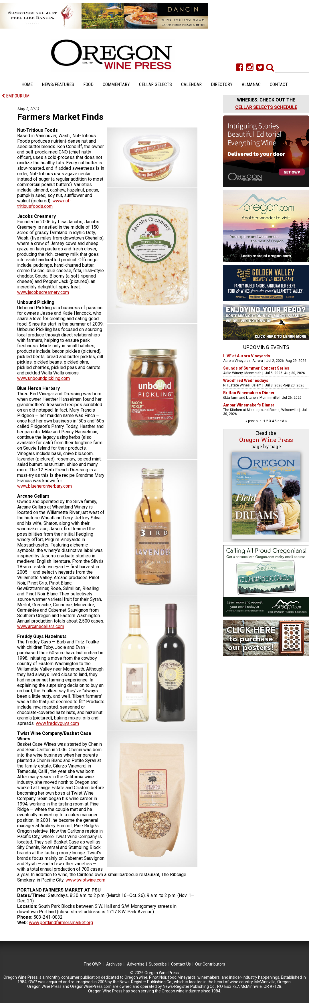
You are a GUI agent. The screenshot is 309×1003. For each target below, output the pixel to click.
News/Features (58, 84)
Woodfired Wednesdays (245, 380)
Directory (222, 84)
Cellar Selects (155, 84)
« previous (253, 421)
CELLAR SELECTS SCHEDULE (266, 107)
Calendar (191, 84)
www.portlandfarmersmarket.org (61, 922)
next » (282, 421)
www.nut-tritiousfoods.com (44, 203)
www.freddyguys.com (57, 723)
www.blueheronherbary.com (44, 486)
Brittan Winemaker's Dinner (249, 392)
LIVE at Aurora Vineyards (246, 356)
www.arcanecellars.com (40, 626)
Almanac (251, 84)
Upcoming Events (266, 347)
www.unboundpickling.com (43, 378)
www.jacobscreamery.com (43, 292)
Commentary (116, 84)
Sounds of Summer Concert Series (256, 368)
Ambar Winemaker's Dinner (248, 405)
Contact (279, 84)
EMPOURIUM (15, 96)
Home (27, 84)
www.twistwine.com (85, 880)
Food (88, 84)
